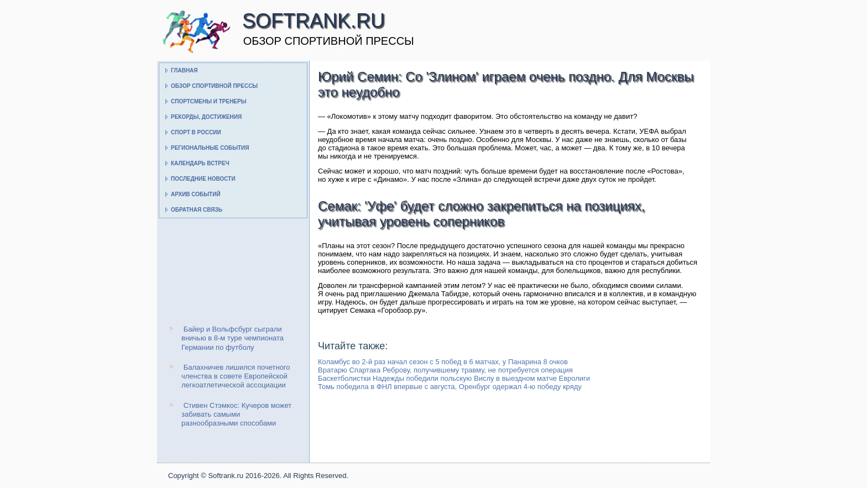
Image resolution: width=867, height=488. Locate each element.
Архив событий (196, 194)
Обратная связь (196, 210)
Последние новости (203, 179)
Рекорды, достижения (206, 117)
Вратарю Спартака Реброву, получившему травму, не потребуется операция (445, 370)
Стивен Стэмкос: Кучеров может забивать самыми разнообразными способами (236, 414)
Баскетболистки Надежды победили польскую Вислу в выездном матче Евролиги (454, 378)
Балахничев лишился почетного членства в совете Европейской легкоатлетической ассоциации (235, 376)
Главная (184, 70)
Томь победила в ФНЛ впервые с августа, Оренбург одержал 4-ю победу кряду (450, 386)
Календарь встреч (200, 163)
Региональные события (210, 148)
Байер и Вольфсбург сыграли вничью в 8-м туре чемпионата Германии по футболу (232, 338)
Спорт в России (196, 132)
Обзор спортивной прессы (214, 86)
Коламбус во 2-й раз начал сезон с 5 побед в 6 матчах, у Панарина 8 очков (443, 362)
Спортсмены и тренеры (208, 101)
